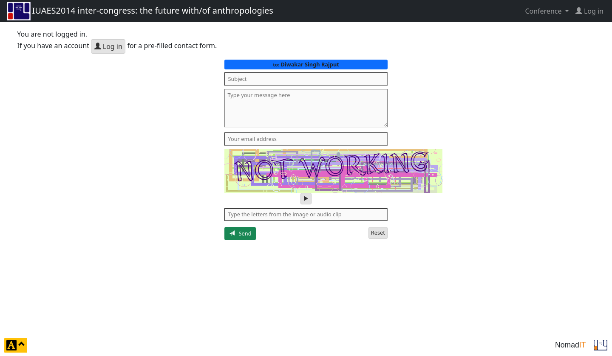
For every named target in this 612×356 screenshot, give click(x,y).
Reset (378, 232)
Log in (108, 46)
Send (240, 233)
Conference (544, 11)
